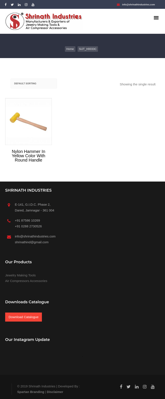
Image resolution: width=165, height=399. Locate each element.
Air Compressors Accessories (26, 281)
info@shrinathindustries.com (138, 4)
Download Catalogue (23, 317)
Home (70, 49)
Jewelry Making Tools (20, 275)
